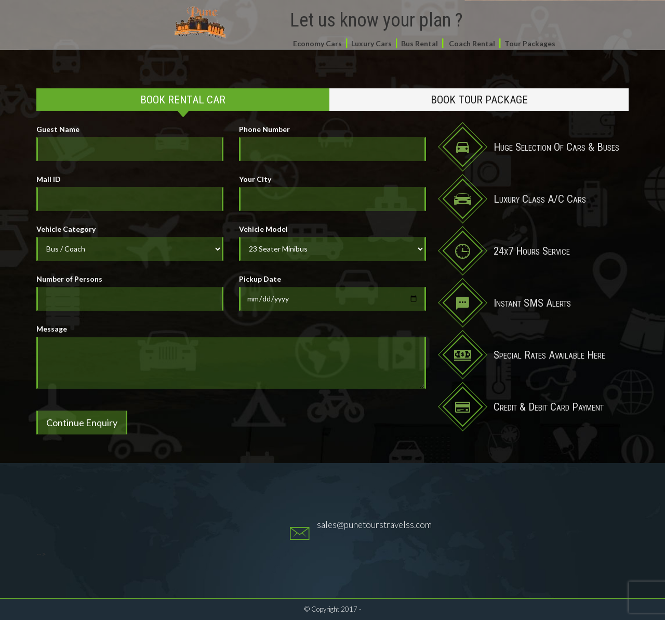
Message (51, 328)
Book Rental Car (182, 100)
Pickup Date (260, 278)
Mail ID (48, 179)
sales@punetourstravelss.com (374, 524)
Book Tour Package (479, 100)
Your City (255, 179)
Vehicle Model (263, 229)
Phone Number (264, 129)
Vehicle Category (66, 229)
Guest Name (57, 129)
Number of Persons (69, 278)
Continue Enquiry (81, 422)
